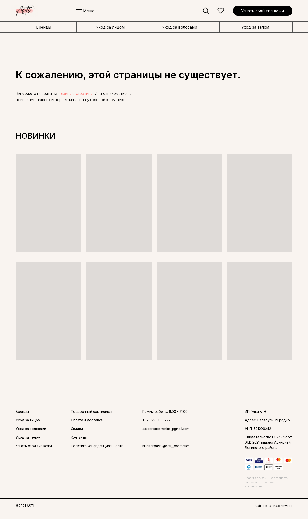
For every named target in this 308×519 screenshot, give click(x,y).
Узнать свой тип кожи (262, 10)
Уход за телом (255, 27)
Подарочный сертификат (92, 411)
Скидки (77, 429)
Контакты (79, 437)
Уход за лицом (110, 27)
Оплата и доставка (87, 420)
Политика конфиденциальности (97, 446)
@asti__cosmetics (176, 446)
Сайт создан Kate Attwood (273, 506)
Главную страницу (75, 93)
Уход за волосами (179, 27)
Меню (88, 10)
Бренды (43, 27)
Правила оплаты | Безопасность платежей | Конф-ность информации (266, 482)
